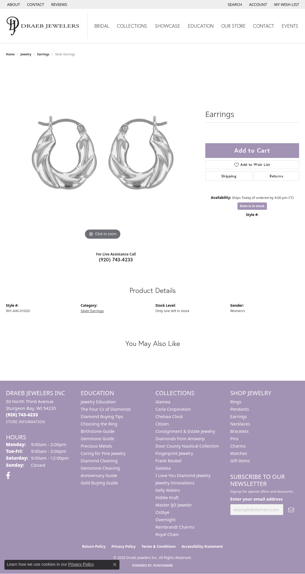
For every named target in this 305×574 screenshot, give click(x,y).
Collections (132, 26)
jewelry (25, 54)
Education (201, 26)
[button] (234, 4)
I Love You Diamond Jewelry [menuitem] (183, 475)
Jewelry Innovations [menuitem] (174, 483)
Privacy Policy (123, 546)
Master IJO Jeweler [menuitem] (173, 505)
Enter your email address (256, 499)
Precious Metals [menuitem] (96, 446)
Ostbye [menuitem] (162, 512)
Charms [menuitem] (238, 446)
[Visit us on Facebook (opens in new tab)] (8, 475)
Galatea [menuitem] (163, 468)
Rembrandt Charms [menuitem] (174, 527)
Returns (276, 176)
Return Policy (94, 546)
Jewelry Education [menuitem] (98, 402)
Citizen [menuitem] (162, 424)
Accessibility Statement (202, 546)
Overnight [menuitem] (165, 519)
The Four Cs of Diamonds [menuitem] (106, 409)
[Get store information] (25, 421)
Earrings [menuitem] (238, 416)
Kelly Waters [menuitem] (167, 490)
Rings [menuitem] (235, 402)
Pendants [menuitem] (239, 409)
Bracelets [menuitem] (239, 431)
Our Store (233, 26)
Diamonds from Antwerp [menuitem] (180, 438)
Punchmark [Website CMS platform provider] (163, 565)
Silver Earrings (92, 311)
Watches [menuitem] (238, 453)
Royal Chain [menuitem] (167, 534)
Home (10, 54)
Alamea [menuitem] (162, 402)
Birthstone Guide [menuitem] (98, 431)
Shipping (228, 176)
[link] (13, 4)
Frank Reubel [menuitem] (168, 461)
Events (290, 26)
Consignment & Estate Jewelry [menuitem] (185, 431)
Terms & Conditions (159, 546)
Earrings (43, 54)
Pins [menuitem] (234, 438)
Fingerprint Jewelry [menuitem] (174, 453)
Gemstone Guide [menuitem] (97, 438)
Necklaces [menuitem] (240, 424)
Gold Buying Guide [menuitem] (99, 483)
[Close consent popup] (115, 564)
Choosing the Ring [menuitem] (99, 424)
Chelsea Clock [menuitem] (169, 416)
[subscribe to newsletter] (291, 509)
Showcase (167, 26)
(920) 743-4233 (116, 259)
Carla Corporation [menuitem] (173, 409)
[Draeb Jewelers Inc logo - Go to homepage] (44, 26)
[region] (102, 152)
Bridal (101, 26)
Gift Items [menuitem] (240, 461)
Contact (263, 26)
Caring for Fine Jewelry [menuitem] (103, 453)
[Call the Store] (22, 415)
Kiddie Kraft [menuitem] (167, 497)
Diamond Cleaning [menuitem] (99, 461)
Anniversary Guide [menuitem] (99, 475)
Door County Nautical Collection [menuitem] (187, 446)
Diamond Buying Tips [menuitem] (102, 416)
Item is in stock (252, 206)
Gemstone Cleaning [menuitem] (100, 468)
